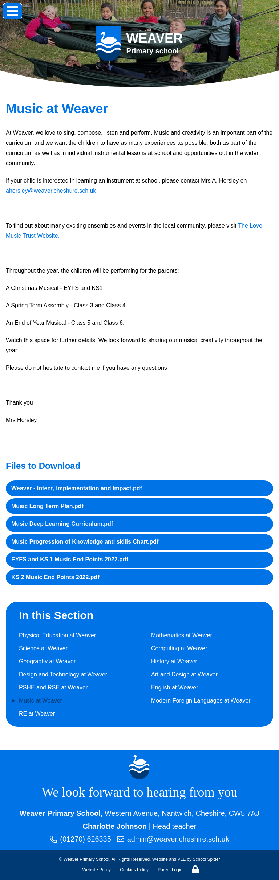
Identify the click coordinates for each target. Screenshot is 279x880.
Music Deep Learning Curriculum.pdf (62, 524)
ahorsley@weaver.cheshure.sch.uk (51, 191)
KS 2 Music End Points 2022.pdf (55, 577)
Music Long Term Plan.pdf (47, 506)
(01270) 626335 (80, 839)
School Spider (206, 859)
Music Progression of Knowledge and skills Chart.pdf (84, 542)
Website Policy (96, 869)
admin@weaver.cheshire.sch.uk (173, 839)
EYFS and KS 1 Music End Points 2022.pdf (69, 559)
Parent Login (170, 869)
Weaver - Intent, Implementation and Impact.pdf (76, 488)
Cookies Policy (134, 869)
